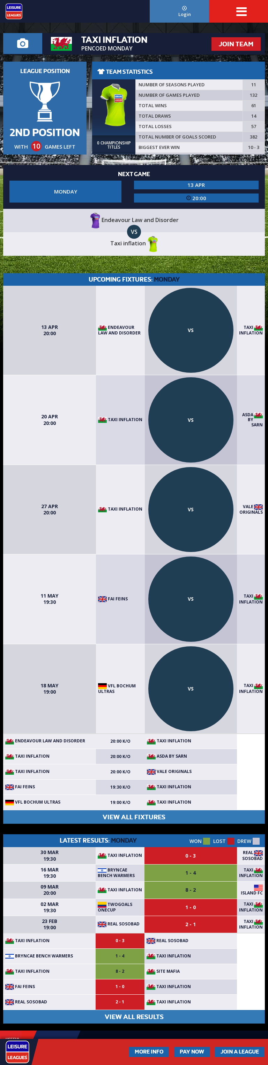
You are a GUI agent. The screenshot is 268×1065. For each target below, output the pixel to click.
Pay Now (192, 1052)
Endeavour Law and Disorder (119, 330)
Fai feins (113, 599)
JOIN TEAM (236, 44)
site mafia (163, 971)
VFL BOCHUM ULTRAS (117, 688)
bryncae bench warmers (116, 872)
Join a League (240, 1052)
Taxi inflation (251, 330)
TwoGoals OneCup (115, 907)
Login (184, 11)
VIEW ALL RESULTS (134, 1016)
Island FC (252, 893)
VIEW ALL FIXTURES (134, 817)
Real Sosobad (252, 855)
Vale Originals (251, 509)
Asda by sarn (252, 420)
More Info (149, 1052)
